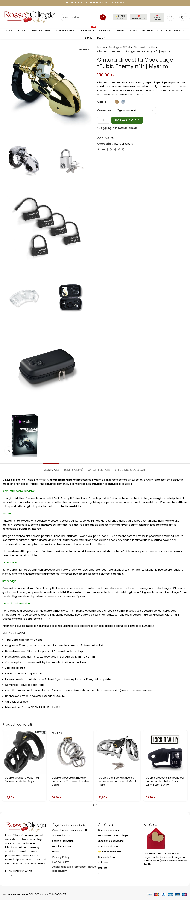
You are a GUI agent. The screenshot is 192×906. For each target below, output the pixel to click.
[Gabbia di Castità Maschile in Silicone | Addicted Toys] (24, 752)
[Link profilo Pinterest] (115, 149)
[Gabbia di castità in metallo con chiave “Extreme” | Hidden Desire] (71, 752)
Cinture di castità (144, 47)
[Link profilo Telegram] (123, 149)
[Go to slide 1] (93, 805)
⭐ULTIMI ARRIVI (120, 17)
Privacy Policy (60, 857)
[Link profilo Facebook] (107, 149)
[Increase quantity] (108, 120)
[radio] (117, 102)
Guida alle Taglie (107, 857)
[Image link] (26, 827)
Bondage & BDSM (119, 47)
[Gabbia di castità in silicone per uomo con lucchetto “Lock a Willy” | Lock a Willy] (165, 752)
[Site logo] (30, 17)
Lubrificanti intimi (61, 846)
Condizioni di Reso (108, 846)
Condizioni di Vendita (109, 830)
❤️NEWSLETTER (138, 17)
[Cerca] (83, 17)
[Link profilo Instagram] (11, 876)
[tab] (51, 468)
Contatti (102, 868)
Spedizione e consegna (111, 841)
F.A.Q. (101, 873)
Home (101, 47)
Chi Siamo (103, 862)
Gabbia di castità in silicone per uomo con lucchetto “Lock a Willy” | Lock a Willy (165, 781)
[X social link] (111, 149)
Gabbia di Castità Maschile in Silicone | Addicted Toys (22, 779)
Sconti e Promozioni (63, 841)
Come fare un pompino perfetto (70, 830)
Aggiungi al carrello (127, 120)
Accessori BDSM (61, 835)
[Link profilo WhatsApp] (119, 149)
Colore (101, 102)
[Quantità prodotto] (103, 120)
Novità (55, 851)
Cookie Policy (60, 862)
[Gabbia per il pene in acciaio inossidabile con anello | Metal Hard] (118, 752)
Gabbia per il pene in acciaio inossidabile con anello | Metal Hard (117, 781)
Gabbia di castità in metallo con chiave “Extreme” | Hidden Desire (70, 781)
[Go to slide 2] (96, 805)
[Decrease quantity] (99, 120)
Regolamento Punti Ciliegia (113, 835)
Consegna (104, 110)
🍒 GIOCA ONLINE (157, 17)
